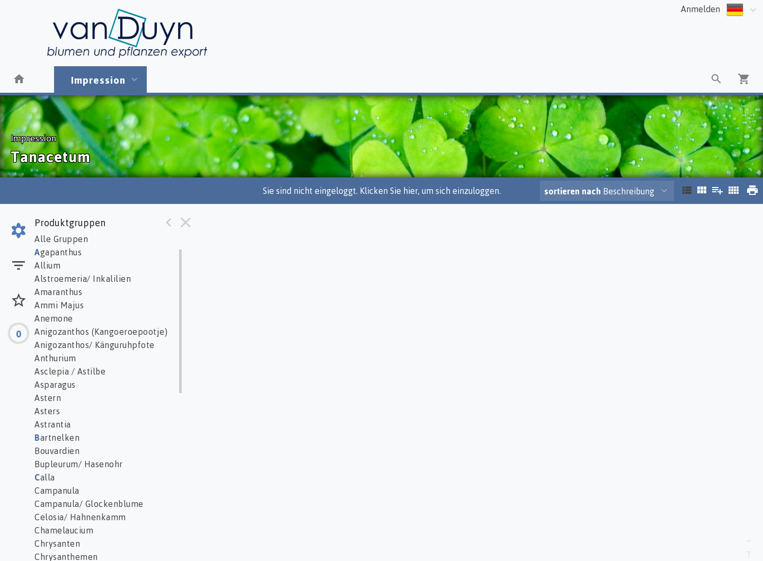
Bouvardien (56, 451)
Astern (47, 398)
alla (44, 477)
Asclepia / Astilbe (69, 371)
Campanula (56, 490)
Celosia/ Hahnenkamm (80, 517)
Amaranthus (58, 292)
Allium (47, 265)
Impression (98, 79)
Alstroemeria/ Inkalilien (82, 278)
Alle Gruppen (61, 239)
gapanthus (58, 252)
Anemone (53, 318)
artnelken (56, 437)
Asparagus (55, 384)
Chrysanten (57, 543)
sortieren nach (573, 191)
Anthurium (55, 358)
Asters (47, 411)
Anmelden (700, 9)
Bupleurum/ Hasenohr (78, 464)
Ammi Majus (59, 305)
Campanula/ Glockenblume (89, 503)
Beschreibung (599, 191)
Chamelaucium (63, 530)
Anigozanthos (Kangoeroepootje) (100, 331)
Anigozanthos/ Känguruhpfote (94, 345)
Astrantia (52, 424)
